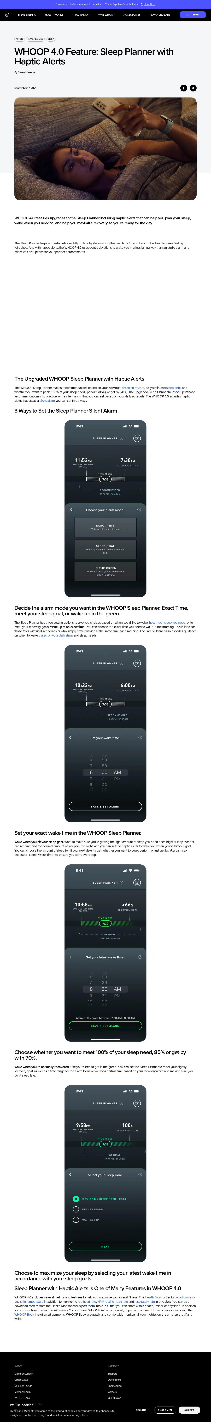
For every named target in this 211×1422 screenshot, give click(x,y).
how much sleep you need (167, 622)
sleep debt (173, 387)
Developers (114, 1380)
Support (112, 1374)
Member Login (22, 1392)
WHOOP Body (24, 1314)
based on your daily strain (56, 635)
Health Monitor (155, 1297)
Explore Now (148, 4)
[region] (105, 1410)
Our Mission (114, 1398)
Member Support (23, 1374)
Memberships (27, 15)
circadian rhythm (133, 387)
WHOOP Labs (22, 1398)
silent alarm (47, 400)
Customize (165, 1410)
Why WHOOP (106, 15)
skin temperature (31, 1301)
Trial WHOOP (80, 15)
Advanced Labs (160, 15)
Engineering (115, 1386)
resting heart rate (116, 1301)
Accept (189, 1410)
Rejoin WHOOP (23, 1386)
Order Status (21, 1380)
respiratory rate (145, 1301)
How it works (54, 15)
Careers (112, 1392)
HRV (100, 1301)
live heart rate (87, 1301)
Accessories (132, 15)
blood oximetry (185, 1297)
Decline (141, 1410)
